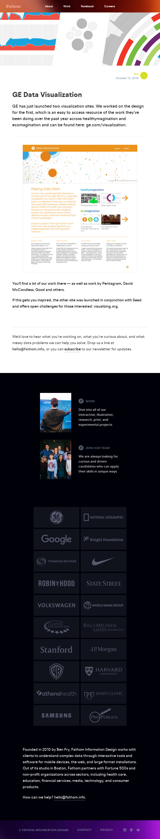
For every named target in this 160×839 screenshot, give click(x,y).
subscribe (72, 349)
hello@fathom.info (69, 797)
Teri (136, 74)
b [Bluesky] (138, 830)
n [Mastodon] (131, 830)
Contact (84, 830)
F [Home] (13, 6)
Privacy (106, 830)
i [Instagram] (124, 830)
